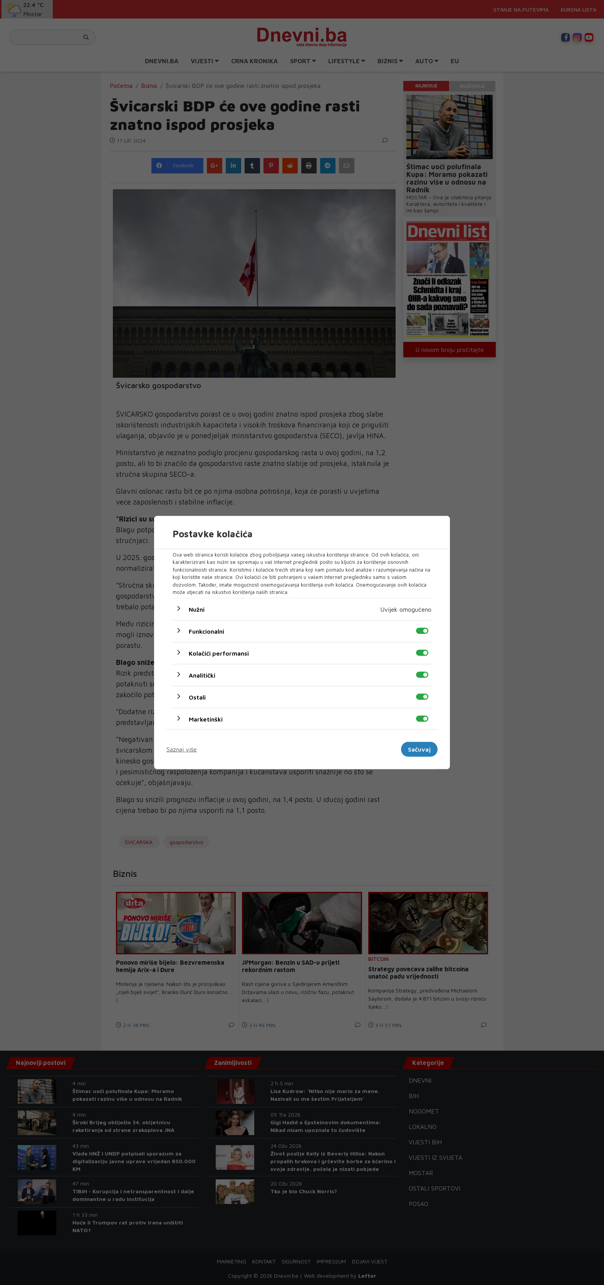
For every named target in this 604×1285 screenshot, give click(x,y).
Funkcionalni (206, 630)
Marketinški (206, 718)
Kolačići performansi (219, 652)
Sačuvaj (419, 749)
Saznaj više (181, 749)
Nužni (197, 608)
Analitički (202, 674)
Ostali (197, 696)
